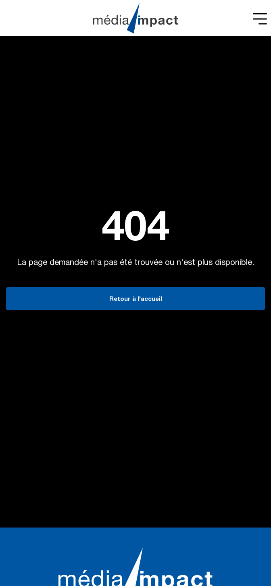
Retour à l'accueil (135, 299)
